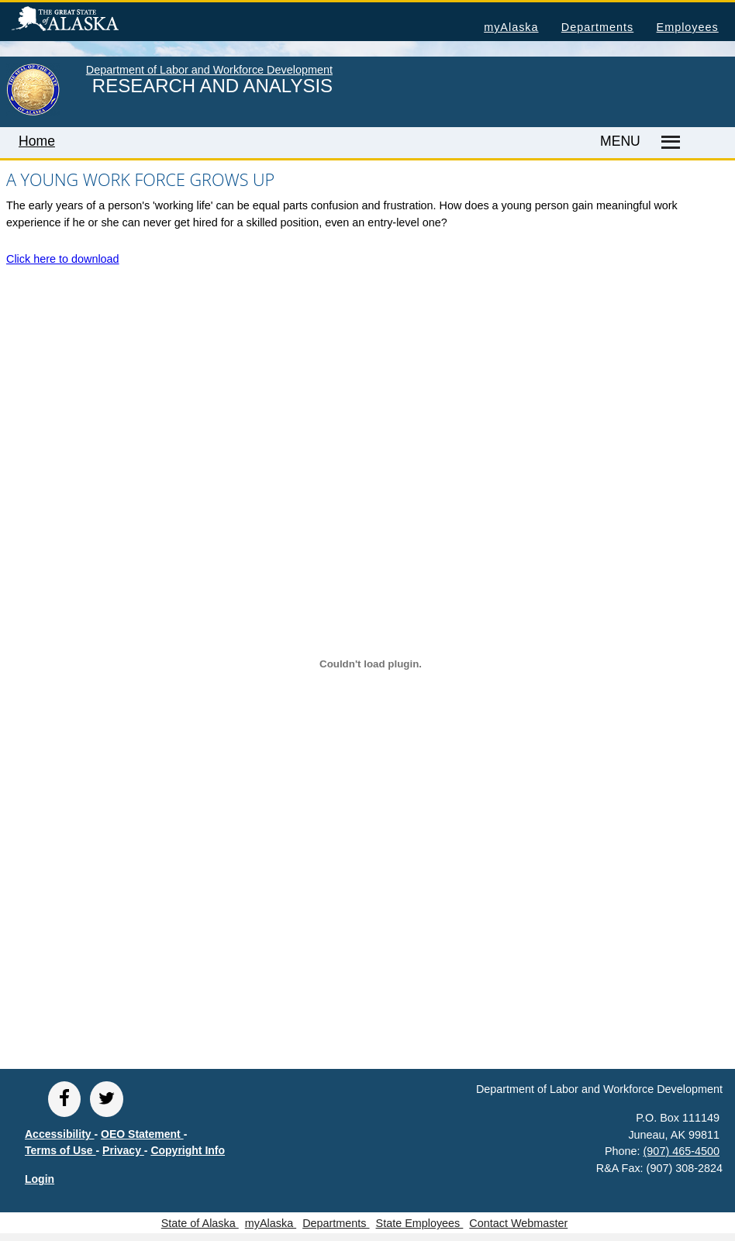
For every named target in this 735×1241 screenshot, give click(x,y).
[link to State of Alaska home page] (33, 112)
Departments (597, 27)
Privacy (123, 1150)
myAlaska (511, 27)
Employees (688, 27)
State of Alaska (90, 21)
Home (37, 141)
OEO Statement (142, 1134)
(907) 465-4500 (681, 1151)
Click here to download (62, 259)
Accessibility (60, 1134)
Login (39, 1179)
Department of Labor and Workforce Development (209, 70)
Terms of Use (60, 1150)
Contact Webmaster (518, 1223)
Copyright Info (187, 1150)
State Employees (420, 1223)
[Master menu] (668, 142)
